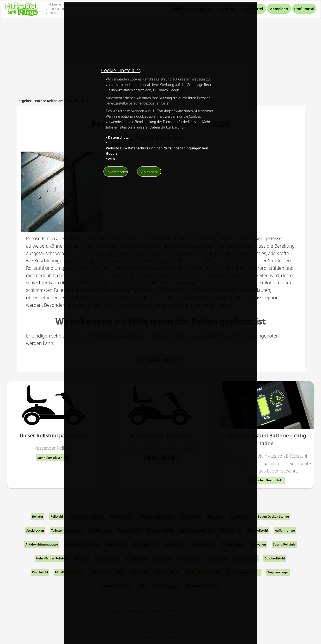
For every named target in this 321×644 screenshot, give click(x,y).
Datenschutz (118, 137)
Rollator (37, 517)
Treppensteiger (278, 572)
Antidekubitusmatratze (41, 544)
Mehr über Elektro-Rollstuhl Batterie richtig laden (267, 480)
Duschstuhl (40, 572)
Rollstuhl (56, 517)
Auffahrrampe (285, 530)
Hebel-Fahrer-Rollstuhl (52, 558)
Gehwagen (258, 544)
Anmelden (279, 8)
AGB (111, 158)
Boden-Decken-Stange (273, 517)
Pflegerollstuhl (257, 530)
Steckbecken (35, 530)
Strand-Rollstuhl (284, 544)
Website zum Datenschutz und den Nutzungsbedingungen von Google (157, 151)
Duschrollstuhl (275, 558)
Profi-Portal (304, 8)
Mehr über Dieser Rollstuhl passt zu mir (54, 458)
